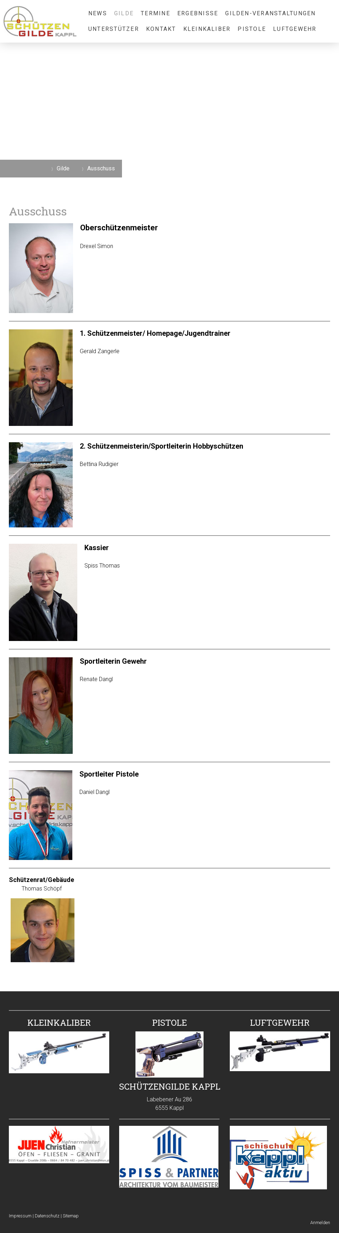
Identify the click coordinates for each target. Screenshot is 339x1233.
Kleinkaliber (207, 29)
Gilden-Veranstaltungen (270, 13)
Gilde (124, 13)
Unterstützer (113, 29)
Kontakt (161, 29)
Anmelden (320, 1222)
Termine (155, 13)
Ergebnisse (197, 13)
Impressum (20, 1215)
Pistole (252, 29)
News (97, 13)
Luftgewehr (294, 29)
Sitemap (71, 1215)
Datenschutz (47, 1215)
